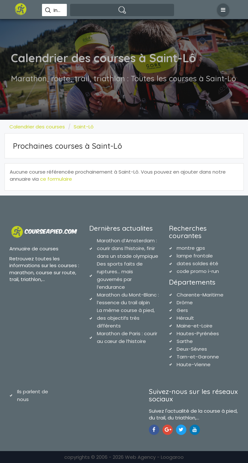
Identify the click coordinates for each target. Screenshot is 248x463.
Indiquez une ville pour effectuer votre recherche (58, 10)
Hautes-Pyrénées (198, 333)
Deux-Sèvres (192, 349)
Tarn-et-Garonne (198, 356)
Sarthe (185, 341)
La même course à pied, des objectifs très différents (126, 318)
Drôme (185, 302)
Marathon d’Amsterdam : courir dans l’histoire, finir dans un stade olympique (127, 248)
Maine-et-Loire (194, 325)
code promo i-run (198, 271)
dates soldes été (197, 263)
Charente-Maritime (200, 294)
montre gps (191, 248)
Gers (182, 310)
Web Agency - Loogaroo (154, 457)
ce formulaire (56, 179)
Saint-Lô (84, 126)
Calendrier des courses (37, 126)
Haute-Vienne (194, 364)
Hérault (185, 318)
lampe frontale (195, 255)
